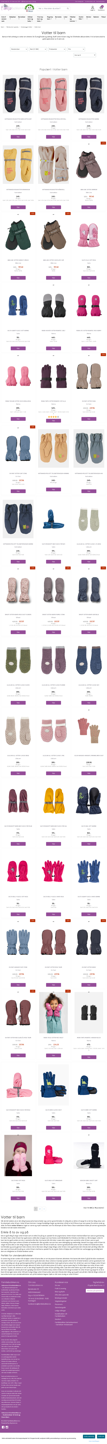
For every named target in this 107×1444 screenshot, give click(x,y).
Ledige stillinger (60, 1311)
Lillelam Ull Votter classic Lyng (53, 755)
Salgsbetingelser (61, 1301)
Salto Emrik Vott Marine (89, 1110)
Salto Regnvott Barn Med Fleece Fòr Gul (53, 826)
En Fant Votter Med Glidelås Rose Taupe (18, 1037)
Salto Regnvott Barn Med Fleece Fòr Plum (18, 826)
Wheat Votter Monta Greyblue (89, 614)
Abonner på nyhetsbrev (95, 1291)
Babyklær (13, 17)
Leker (66, 17)
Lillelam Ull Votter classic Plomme (53, 685)
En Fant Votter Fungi (89, 401)
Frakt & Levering (60, 1289)
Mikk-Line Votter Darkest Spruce (18, 260)
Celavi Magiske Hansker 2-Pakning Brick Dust (88, 755)
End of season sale (3, 19)
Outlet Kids (81, 18)
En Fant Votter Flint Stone (18, 473)
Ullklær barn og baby (30, 19)
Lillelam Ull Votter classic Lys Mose (89, 544)
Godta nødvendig (89, 1436)
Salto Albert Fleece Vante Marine (89, 896)
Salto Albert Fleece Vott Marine (18, 330)
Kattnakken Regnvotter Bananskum (18, 189)
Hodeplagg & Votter (25, 27)
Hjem (2, 27)
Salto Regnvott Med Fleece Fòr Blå (53, 544)
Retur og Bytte (60, 1292)
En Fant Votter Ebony (89, 967)
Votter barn (37, 27)
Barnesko (58, 17)
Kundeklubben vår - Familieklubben (95, 1)
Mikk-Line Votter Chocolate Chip (53, 260)
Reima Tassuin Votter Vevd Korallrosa (18, 401)
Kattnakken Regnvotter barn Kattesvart (18, 119)
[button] (29, 8)
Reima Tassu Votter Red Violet (53, 1037)
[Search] (53, 8)
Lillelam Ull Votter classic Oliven (18, 685)
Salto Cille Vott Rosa (89, 260)
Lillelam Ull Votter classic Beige (18, 755)
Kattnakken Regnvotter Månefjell (53, 189)
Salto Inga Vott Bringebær (53, 1180)
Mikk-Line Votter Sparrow (89, 189)
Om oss (57, 1285)
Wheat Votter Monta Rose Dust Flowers (18, 614)
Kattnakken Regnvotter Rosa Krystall (53, 119)
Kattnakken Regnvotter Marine (89, 119)
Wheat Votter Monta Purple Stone (53, 614)
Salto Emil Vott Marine (88, 826)
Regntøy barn (50, 18)
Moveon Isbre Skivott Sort (88, 1180)
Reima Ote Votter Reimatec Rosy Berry (88, 330)
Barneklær (21, 17)
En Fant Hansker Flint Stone (18, 967)
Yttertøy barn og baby (40, 19)
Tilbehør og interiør (73, 19)
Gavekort (58, 1319)
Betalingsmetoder (61, 1298)
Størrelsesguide (79, 1)
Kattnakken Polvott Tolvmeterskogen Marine (18, 544)
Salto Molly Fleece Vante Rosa (53, 896)
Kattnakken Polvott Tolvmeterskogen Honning (53, 473)
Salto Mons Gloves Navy (53, 1110)
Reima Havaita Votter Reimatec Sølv (53, 330)
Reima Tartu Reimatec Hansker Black (89, 1037)
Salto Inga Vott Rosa (18, 1180)
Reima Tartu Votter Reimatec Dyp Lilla (53, 401)
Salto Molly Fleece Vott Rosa (18, 896)
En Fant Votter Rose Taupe (53, 967)
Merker (88, 17)
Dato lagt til (78, 55)
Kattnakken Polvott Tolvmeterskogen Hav (89, 473)
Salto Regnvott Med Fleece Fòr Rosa (18, 1110)
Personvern (59, 1304)
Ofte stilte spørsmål (62, 1295)
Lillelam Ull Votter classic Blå (89, 685)
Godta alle (101, 1436)
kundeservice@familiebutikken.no (39, 1304)
